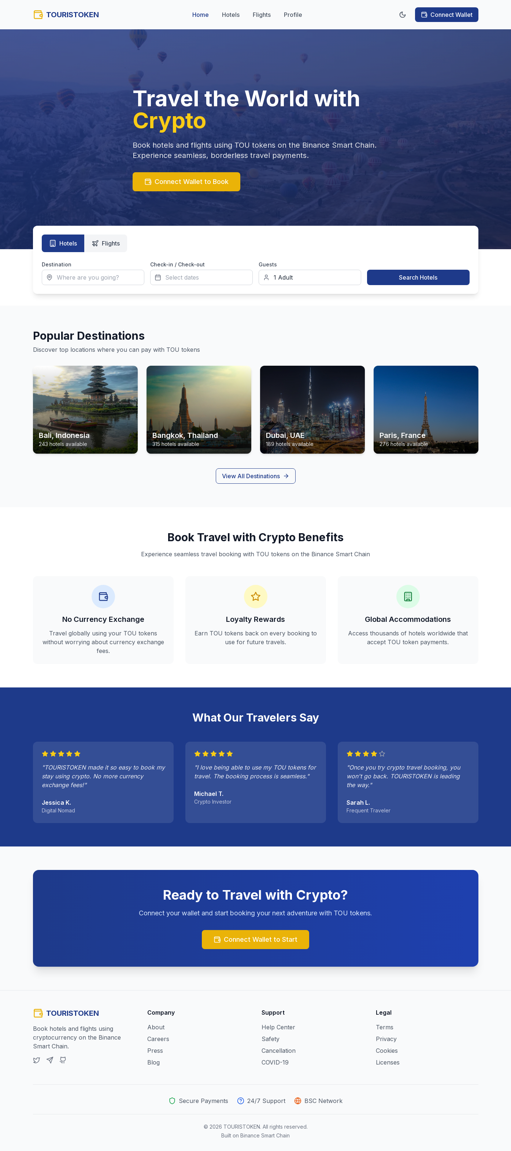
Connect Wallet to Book (186, 181)
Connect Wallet (447, 14)
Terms (384, 1027)
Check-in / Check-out (177, 264)
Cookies (387, 1050)
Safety (270, 1039)
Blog (153, 1062)
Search (376, 264)
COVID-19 (275, 1062)
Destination (56, 264)
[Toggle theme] (402, 14)
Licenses (388, 1062)
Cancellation (279, 1050)
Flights (262, 14)
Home (200, 14)
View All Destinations (255, 476)
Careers (158, 1039)
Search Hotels (418, 277)
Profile (293, 14)
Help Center (278, 1027)
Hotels (231, 14)
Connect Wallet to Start (255, 939)
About (155, 1027)
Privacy (386, 1039)
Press (155, 1050)
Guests (268, 264)
